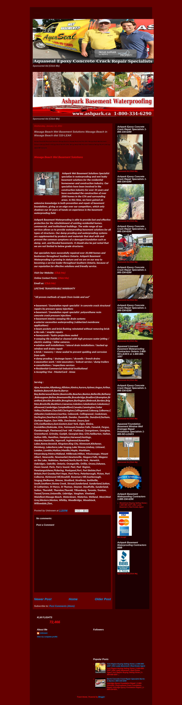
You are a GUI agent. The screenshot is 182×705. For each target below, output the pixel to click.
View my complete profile (47, 637)
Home (73, 599)
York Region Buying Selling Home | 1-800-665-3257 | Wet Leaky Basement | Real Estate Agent (126, 665)
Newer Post (42, 599)
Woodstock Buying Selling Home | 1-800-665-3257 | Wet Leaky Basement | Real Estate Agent (133, 505)
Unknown (43, 633)
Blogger (101, 697)
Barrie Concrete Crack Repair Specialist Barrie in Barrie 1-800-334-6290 (126, 680)
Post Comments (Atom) (62, 606)
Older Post (103, 599)
